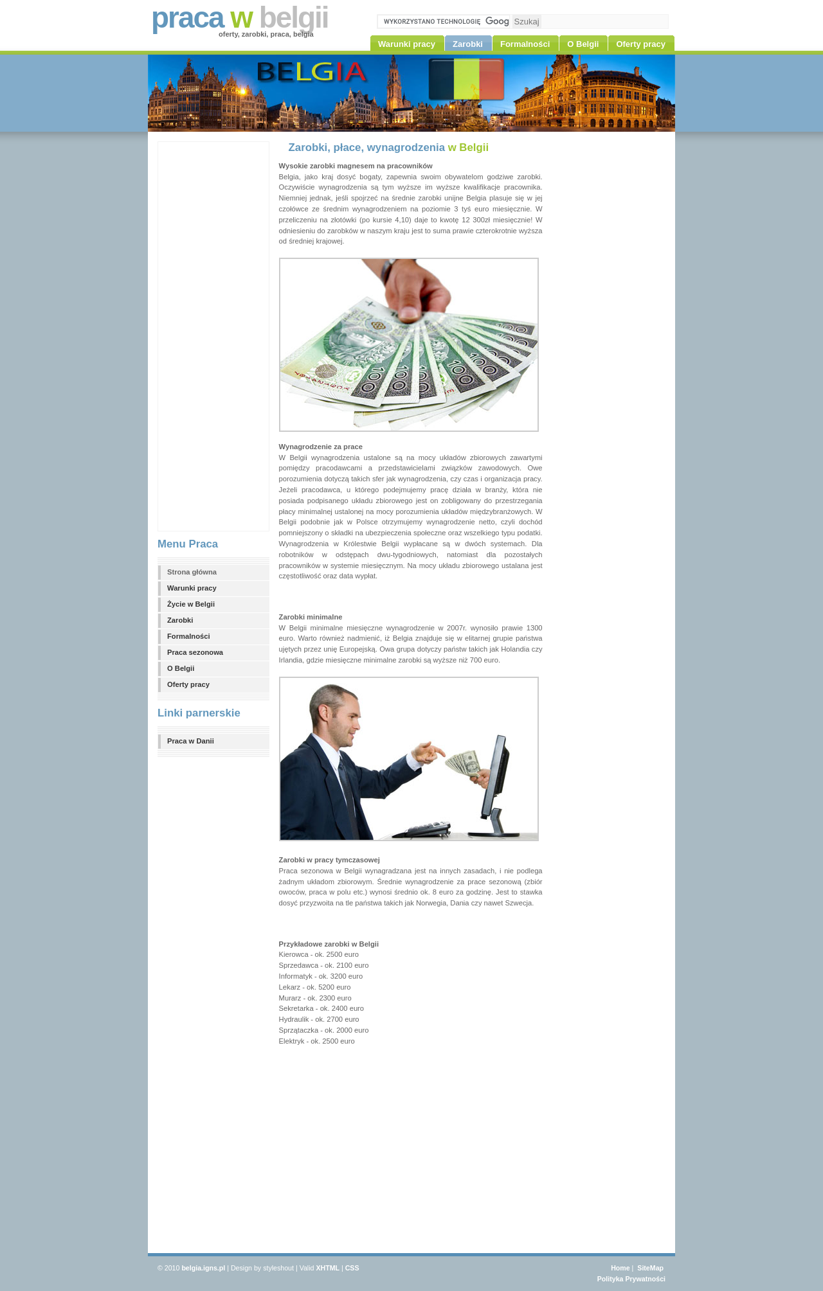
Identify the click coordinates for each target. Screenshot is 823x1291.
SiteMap (650, 1268)
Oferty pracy (188, 684)
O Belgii (180, 668)
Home (620, 1268)
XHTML (327, 1268)
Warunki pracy (192, 588)
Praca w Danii (190, 741)
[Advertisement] (209, 335)
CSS (352, 1268)
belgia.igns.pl (203, 1268)
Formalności (188, 636)
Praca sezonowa (195, 652)
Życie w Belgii (191, 604)
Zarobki (180, 620)
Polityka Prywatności (631, 1279)
